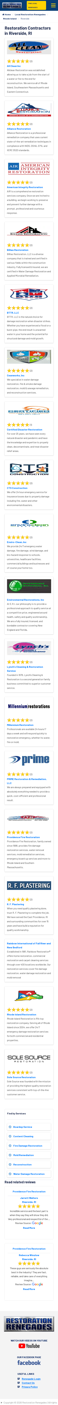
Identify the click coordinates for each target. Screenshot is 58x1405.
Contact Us (28, 1382)
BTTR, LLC (13, 312)
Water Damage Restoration (29, 1173)
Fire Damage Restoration (27, 1145)
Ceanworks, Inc (15, 375)
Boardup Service (22, 1126)
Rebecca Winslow (29, 1255)
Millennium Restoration (20, 724)
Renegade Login (31, 1378)
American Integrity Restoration (25, 187)
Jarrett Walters (29, 1197)
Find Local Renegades (33, 5)
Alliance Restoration (19, 128)
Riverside (27, 1201)
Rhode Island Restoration (21, 1014)
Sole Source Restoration (21, 1077)
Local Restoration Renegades (30, 14)
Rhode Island (10, 18)
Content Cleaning (23, 1136)
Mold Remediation (23, 1155)
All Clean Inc (14, 65)
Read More (29, 1227)
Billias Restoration (17, 249)
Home (6, 14)
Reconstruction (22, 1164)
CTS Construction (17, 487)
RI (35, 1201)
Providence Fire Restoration (23, 837)
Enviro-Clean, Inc (16, 542)
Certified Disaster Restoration (24, 429)
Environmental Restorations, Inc (25, 599)
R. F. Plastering (15, 904)
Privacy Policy (30, 1386)
